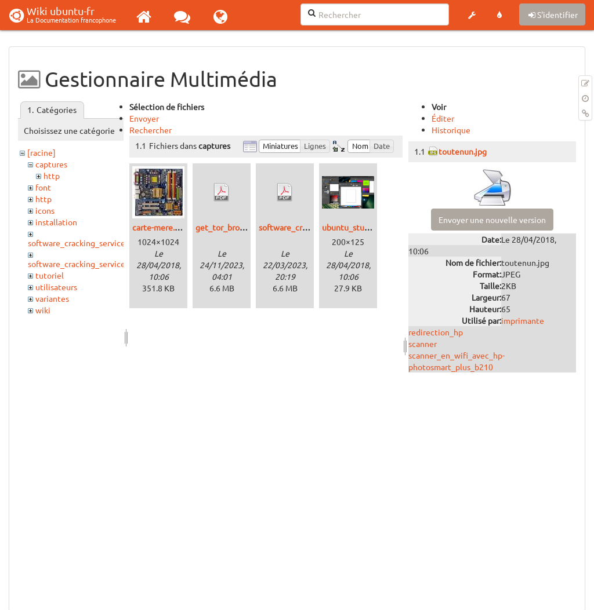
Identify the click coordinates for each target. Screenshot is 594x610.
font (43, 187)
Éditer (443, 118)
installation (56, 222)
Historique (451, 130)
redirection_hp (435, 332)
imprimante (522, 320)
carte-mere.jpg (159, 227)
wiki (42, 310)
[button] (472, 15)
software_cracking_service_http (87, 263)
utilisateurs (56, 287)
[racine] (41, 152)
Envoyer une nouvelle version (492, 219)
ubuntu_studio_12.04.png (369, 227)
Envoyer (144, 118)
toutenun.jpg (463, 151)
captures (51, 164)
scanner (422, 343)
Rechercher (150, 130)
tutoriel (49, 275)
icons (45, 210)
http (52, 175)
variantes (52, 298)
